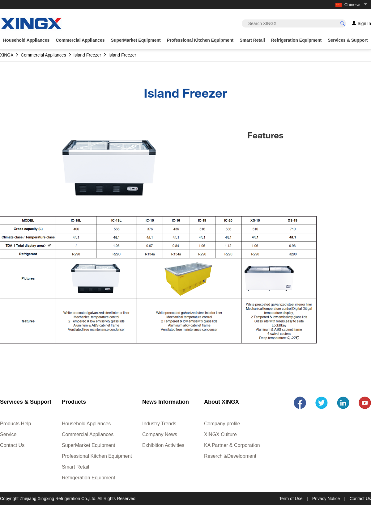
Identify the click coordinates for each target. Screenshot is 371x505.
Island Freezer (87, 55)
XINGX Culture (220, 434)
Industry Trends (159, 423)
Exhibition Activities (163, 445)
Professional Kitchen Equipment (97, 456)
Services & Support (348, 40)
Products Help (15, 423)
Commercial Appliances (87, 434)
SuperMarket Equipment (88, 445)
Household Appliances (86, 423)
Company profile (222, 423)
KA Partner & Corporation (232, 445)
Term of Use (290, 498)
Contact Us (12, 445)
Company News (159, 434)
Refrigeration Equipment (88, 477)
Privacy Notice (326, 498)
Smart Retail (75, 466)
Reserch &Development (230, 456)
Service (8, 434)
